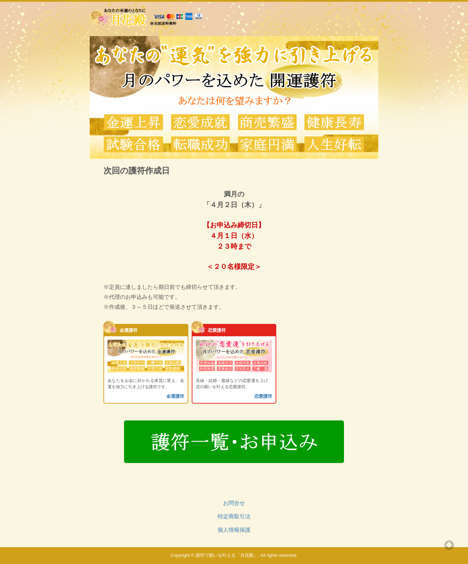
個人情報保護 (234, 530)
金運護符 (175, 396)
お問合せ (234, 503)
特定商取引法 (234, 516)
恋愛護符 (263, 396)
